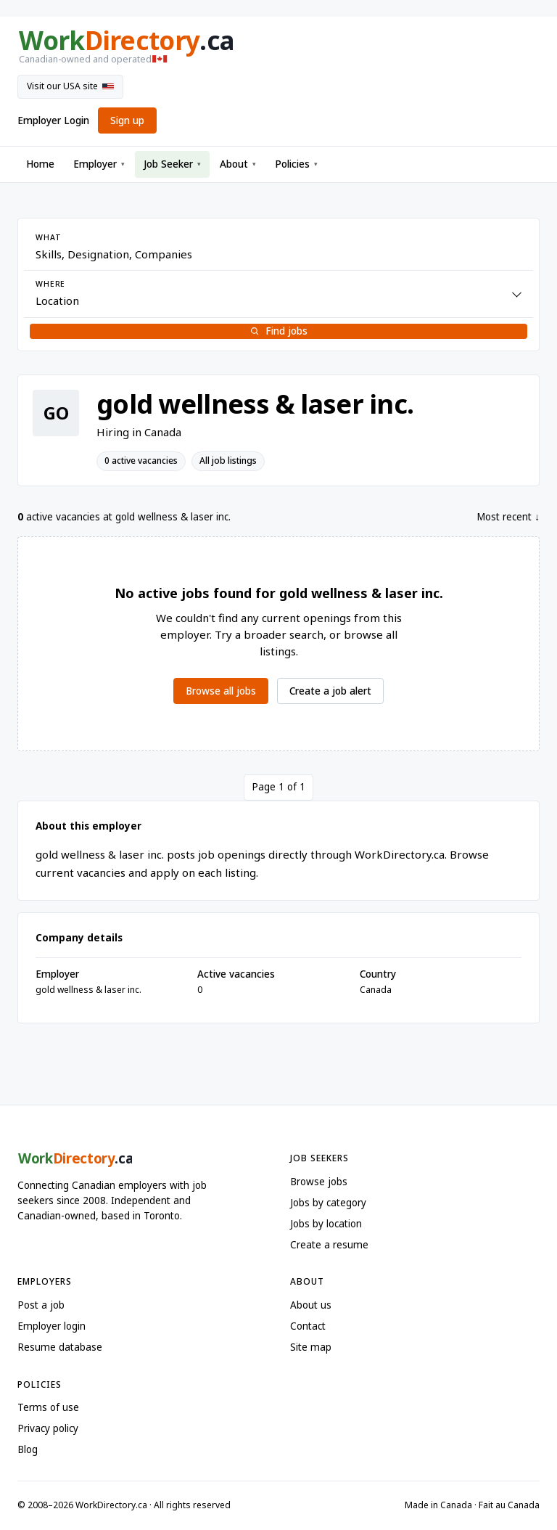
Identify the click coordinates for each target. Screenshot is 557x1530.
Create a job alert (330, 691)
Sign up (127, 120)
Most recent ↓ (508, 516)
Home (40, 164)
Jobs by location (326, 1223)
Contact (308, 1326)
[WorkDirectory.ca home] (278, 47)
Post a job (41, 1305)
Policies (296, 164)
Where (50, 284)
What (48, 237)
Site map (310, 1347)
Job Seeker (172, 164)
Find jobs (278, 331)
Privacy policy (47, 1428)
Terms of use (48, 1407)
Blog (27, 1449)
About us (310, 1305)
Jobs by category (328, 1202)
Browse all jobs (221, 691)
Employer (99, 164)
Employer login (51, 1326)
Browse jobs (318, 1181)
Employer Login (53, 120)
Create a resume (329, 1244)
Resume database (59, 1347)
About (238, 164)
